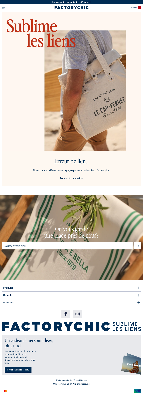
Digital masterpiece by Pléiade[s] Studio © (71, 380)
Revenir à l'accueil (71, 178)
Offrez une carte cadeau (18, 370)
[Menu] (3, 7)
